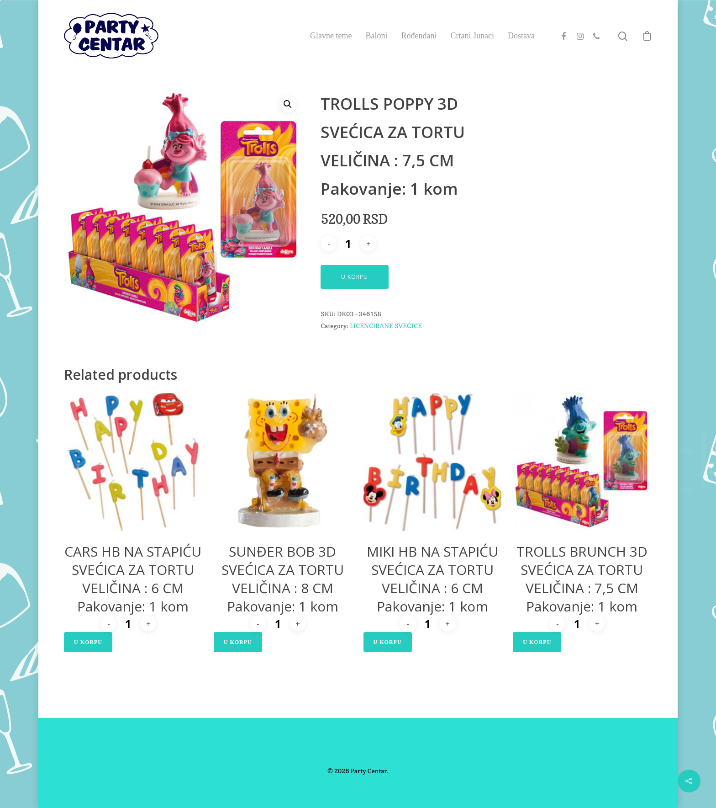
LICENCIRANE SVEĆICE (386, 326)
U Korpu (354, 277)
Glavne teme (331, 36)
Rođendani (419, 36)
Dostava (521, 36)
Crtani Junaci (472, 36)
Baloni (377, 36)
